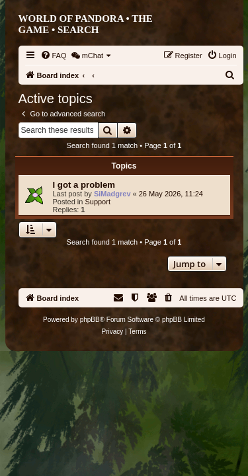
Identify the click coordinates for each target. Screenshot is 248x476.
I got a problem (84, 185)
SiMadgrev (112, 194)
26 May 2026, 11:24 (171, 194)
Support (97, 202)
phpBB (90, 319)
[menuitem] (53, 55)
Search (78, 29)
